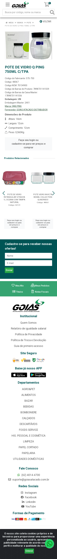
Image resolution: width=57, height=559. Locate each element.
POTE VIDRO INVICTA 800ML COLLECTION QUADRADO (42, 197)
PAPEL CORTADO (28, 447)
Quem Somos (28, 322)
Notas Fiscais (40, 292)
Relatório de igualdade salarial (28, 328)
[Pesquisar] (52, 12)
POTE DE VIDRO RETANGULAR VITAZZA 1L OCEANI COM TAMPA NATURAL (14, 198)
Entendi (29, 553)
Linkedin (28, 501)
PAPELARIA (28, 453)
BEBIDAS (28, 406)
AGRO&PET (28, 389)
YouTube (28, 506)
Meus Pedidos (40, 285)
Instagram (28, 492)
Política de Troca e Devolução (28, 340)
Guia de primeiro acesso (28, 346)
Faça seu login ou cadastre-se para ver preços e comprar (28, 144)
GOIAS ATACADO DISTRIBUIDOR (32, 109)
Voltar (45, 21)
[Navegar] (3, 193)
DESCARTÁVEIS (28, 424)
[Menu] (7, 4)
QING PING (17, 106)
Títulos (17, 292)
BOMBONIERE (29, 412)
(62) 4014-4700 (28, 475)
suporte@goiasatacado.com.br (28, 479)
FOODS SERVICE (28, 429)
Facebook (29, 497)
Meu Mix (17, 285)
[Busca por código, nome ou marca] (26, 12)
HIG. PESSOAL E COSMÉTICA (28, 435)
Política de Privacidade (28, 334)
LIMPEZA (28, 441)
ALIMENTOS (28, 394)
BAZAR (28, 400)
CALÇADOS (28, 418)
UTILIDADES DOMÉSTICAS (28, 458)
